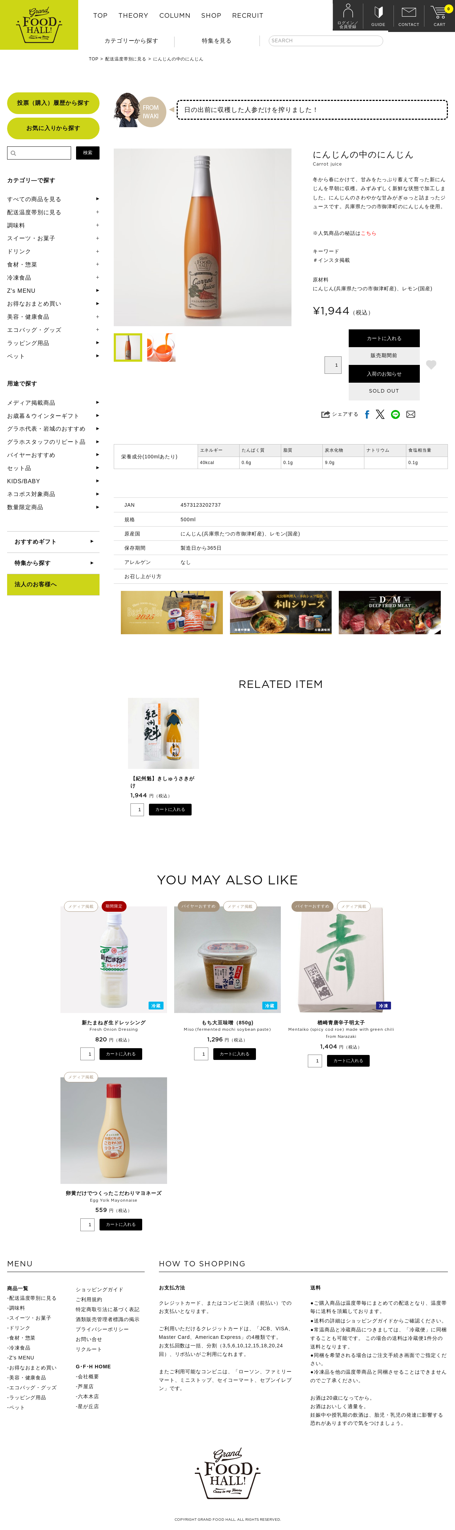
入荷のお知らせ (384, 374)
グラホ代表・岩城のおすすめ (46, 429)
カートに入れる (384, 338)
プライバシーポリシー (102, 1329)
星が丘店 (88, 1406)
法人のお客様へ (36, 584)
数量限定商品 (25, 507)
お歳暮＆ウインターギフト (43, 416)
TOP (100, 16)
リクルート (89, 1349)
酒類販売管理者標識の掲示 (108, 1319)
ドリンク (19, 251)
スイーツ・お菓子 (31, 238)
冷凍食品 (19, 278)
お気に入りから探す (53, 128)
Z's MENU (21, 291)
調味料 (16, 225)
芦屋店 (86, 1386)
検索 (87, 152)
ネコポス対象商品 (31, 494)
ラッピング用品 (28, 343)
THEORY (133, 16)
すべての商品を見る (34, 199)
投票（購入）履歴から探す (53, 103)
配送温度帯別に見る (126, 58)
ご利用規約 (89, 1299)
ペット (16, 356)
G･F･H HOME (93, 1366)
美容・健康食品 (28, 317)
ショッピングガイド (100, 1289)
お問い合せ (89, 1339)
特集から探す (33, 563)
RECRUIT (248, 16)
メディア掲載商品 (31, 403)
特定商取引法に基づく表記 (108, 1309)
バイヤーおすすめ (31, 455)
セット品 (19, 468)
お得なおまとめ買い (34, 304)
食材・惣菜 (22, 265)
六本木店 (88, 1396)
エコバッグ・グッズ (34, 330)
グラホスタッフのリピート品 (46, 442)
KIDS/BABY (23, 481)
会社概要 (88, 1376)
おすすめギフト (36, 542)
